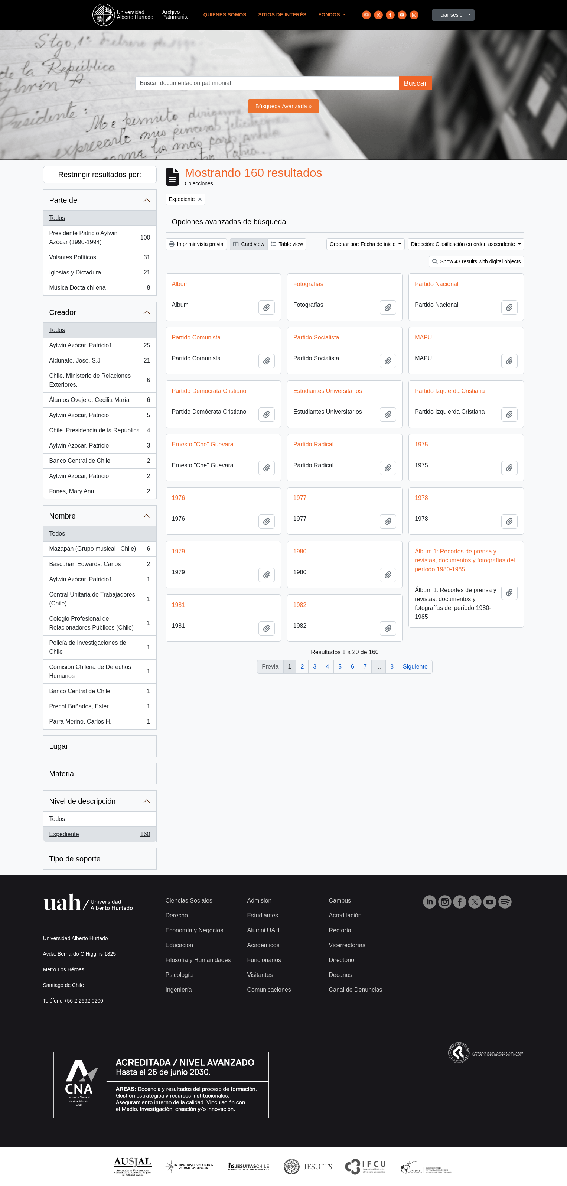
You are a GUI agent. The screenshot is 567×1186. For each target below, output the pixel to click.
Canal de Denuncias (355, 990)
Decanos (340, 975)
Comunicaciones (269, 990)
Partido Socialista (316, 337)
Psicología (179, 975)
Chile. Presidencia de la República (99, 432)
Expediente (99, 836)
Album (180, 284)
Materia (61, 774)
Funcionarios (264, 960)
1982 (300, 605)
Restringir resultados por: (99, 174)
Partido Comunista (196, 337)
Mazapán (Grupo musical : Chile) (99, 550)
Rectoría (340, 930)
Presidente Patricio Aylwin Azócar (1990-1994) (99, 237)
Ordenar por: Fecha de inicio (363, 244)
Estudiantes (262, 915)
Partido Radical (313, 444)
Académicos (263, 945)
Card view (248, 244)
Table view (287, 244)
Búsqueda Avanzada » (283, 106)
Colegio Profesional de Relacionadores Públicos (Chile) (99, 623)
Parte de (63, 200)
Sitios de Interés (282, 14)
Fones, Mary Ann (99, 493)
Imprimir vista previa (196, 244)
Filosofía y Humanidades (198, 960)
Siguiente (415, 666)
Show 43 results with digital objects (476, 261)
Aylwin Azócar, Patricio (99, 478)
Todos (57, 218)
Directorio (341, 960)
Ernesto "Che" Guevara (203, 444)
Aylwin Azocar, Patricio (99, 417)
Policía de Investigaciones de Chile (99, 647)
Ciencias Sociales (189, 900)
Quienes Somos (225, 14)
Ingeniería (179, 990)
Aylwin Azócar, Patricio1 (99, 347)
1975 (421, 444)
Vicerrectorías (347, 945)
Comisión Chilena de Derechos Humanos (99, 671)
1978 (421, 498)
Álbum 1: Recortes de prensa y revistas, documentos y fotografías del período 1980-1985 (465, 560)
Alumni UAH (263, 930)
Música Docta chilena (99, 289)
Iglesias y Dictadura (99, 274)
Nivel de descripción (82, 801)
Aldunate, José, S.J (99, 362)
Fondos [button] (329, 14)
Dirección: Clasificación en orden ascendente (464, 244)
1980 (300, 551)
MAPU (423, 337)
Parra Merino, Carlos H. (99, 723)
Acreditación (345, 915)
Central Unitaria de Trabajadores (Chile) (99, 599)
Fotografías (308, 284)
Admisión (259, 900)
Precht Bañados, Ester (99, 708)
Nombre (62, 516)
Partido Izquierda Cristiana (450, 391)
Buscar (415, 83)
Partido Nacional (436, 284)
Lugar (58, 746)
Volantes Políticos (99, 259)
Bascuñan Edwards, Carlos (99, 566)
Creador (62, 312)
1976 (178, 498)
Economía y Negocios (195, 930)
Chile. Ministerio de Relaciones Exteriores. (99, 380)
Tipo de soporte (75, 859)
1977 (300, 498)
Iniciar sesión (451, 15)
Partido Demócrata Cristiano (209, 391)
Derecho (177, 915)
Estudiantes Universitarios (327, 391)
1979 (178, 551)
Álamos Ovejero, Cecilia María (99, 401)
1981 (178, 605)
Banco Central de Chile (99, 462)
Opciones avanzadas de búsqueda (229, 222)
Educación (179, 945)
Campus (340, 900)
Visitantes (260, 975)
